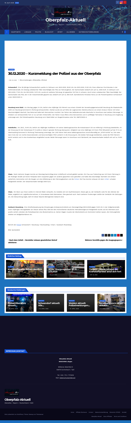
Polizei (76, 179)
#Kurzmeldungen (26, 80)
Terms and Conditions (120, 416)
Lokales (27, 32)
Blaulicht (49, 32)
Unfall (106, 179)
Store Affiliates (107, 416)
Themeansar (39, 414)
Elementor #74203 (115, 412)
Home (72, 412)
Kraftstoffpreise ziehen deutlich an (25, 270)
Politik (38, 32)
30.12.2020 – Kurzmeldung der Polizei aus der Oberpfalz (54, 73)
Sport (60, 32)
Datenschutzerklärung (89, 32)
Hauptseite (15, 32)
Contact (91, 412)
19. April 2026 (13, 308)
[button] (122, 32)
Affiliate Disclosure (81, 412)
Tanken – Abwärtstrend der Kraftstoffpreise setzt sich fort (105, 270)
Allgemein (71, 32)
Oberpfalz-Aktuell (65, 20)
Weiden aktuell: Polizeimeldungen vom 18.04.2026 (78, 305)
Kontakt (124, 412)
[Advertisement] (65, 53)
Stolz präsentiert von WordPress (14, 414)
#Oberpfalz (36, 80)
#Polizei (44, 80)
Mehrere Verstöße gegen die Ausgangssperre (104, 240)
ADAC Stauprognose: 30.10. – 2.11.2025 (63, 270)
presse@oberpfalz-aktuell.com (11, 421)
